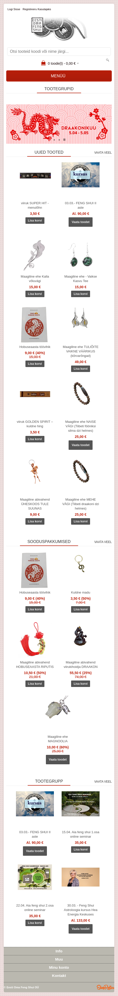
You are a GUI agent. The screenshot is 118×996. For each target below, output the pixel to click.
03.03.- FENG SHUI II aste (80, 205)
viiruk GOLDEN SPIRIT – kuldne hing (35, 424)
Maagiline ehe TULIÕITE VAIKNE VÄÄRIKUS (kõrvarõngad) (81, 351)
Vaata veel (103, 152)
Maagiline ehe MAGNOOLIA (58, 739)
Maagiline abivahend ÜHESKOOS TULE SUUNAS (35, 504)
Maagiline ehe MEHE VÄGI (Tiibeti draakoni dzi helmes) (80, 504)
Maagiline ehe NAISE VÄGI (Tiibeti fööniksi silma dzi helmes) (80, 426)
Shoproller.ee (105, 987)
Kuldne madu (80, 592)
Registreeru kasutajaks (37, 9)
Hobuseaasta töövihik (34, 347)
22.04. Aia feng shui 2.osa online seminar (35, 908)
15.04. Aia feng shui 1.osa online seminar (80, 834)
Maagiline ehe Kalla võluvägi (35, 279)
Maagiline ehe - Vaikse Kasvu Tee (80, 279)
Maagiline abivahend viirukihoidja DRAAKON (81, 664)
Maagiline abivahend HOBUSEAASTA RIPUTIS (35, 664)
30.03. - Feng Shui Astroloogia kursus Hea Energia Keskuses (80, 910)
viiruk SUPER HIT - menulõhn (35, 205)
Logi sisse (13, 9)
